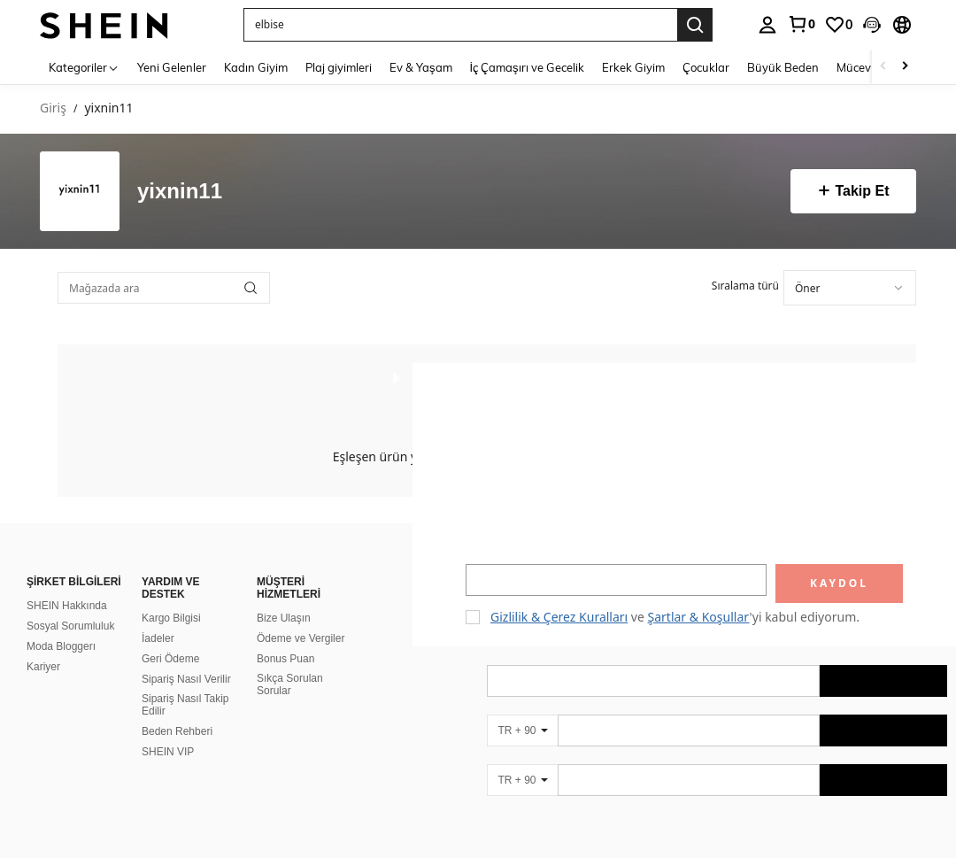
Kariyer (43, 667)
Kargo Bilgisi (171, 618)
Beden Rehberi (177, 731)
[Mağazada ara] (164, 288)
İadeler (158, 638)
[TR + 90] (522, 730)
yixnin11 (179, 192)
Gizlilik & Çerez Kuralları (559, 616)
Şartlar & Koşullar (699, 616)
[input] (616, 580)
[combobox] (849, 287)
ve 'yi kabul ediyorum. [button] (675, 616)
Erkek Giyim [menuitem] (633, 67)
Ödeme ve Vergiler (300, 638)
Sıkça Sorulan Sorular (290, 684)
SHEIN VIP (168, 752)
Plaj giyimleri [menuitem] (338, 67)
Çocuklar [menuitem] (705, 67)
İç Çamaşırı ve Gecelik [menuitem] (527, 67)
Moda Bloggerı (61, 646)
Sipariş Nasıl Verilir (186, 679)
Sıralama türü (745, 285)
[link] (801, 24)
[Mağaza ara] (250, 288)
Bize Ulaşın (284, 618)
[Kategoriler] (84, 67)
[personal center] (767, 24)
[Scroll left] (883, 67)
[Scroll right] (904, 67)
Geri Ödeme (170, 659)
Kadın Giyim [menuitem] (256, 67)
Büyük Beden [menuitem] (783, 67)
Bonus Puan (285, 659)
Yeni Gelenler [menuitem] (171, 67)
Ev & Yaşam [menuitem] (420, 67)
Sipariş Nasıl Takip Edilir (185, 704)
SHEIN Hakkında (67, 605)
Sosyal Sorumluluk (70, 626)
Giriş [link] (53, 108)
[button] (872, 24)
